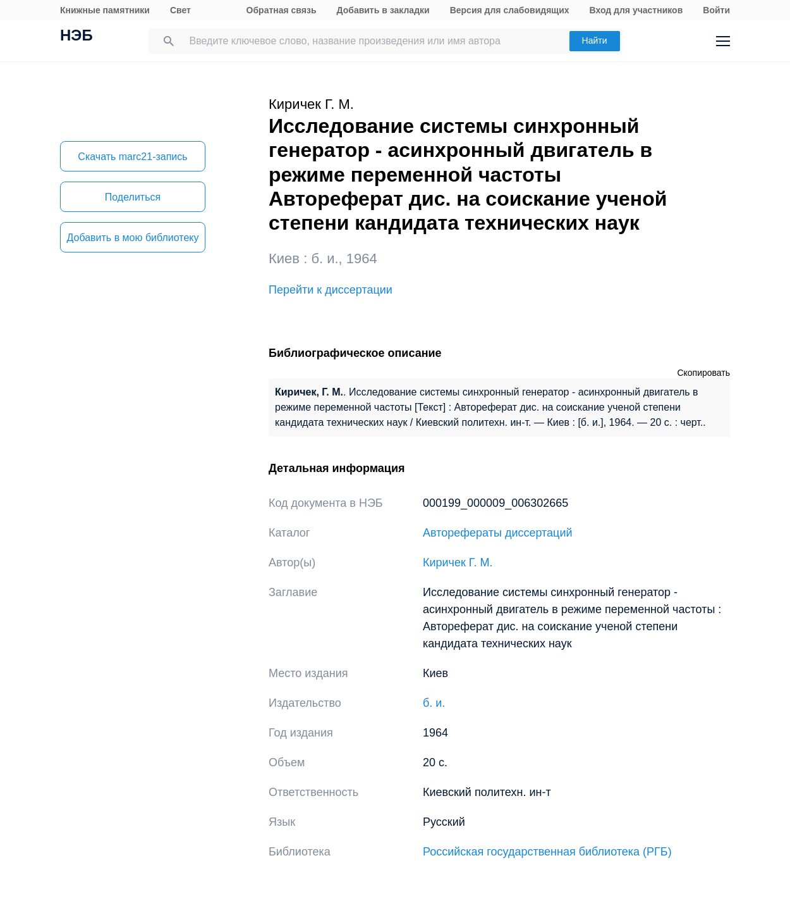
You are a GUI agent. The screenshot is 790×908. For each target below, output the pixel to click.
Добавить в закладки (383, 10)
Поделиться (133, 197)
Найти (594, 40)
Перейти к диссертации (330, 289)
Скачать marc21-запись (132, 156)
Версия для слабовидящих (509, 10)
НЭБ (76, 37)
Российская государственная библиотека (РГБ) (547, 851)
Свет (180, 10)
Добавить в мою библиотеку (132, 237)
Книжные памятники (105, 10)
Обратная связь (281, 10)
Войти (716, 10)
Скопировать (703, 373)
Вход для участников (636, 10)
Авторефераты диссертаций (498, 532)
